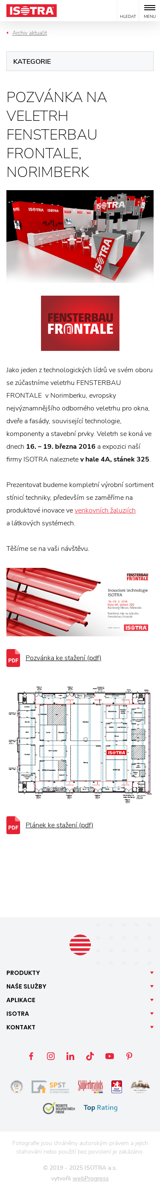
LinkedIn (70, 1056)
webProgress (91, 1178)
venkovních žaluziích (105, 510)
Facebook (31, 1056)
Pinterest (129, 1056)
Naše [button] (26, 986)
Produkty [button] (23, 973)
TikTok (90, 1056)
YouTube (109, 1056)
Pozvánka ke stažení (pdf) (64, 658)
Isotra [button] (17, 1013)
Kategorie (32, 61)
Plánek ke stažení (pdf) (59, 825)
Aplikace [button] (20, 1000)
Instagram (51, 1056)
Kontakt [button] (20, 1027)
